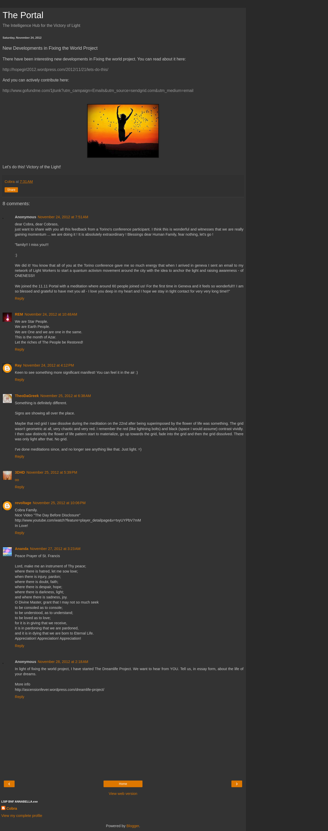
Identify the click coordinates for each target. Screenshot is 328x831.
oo (17, 480)
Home (123, 784)
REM (19, 314)
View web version (123, 794)
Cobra (11, 808)
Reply (19, 298)
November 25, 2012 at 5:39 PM (51, 472)
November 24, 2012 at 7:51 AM (63, 217)
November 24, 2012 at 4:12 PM (48, 365)
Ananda (21, 549)
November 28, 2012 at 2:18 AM (63, 662)
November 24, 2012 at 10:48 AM (51, 314)
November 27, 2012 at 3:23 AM (55, 549)
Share (11, 190)
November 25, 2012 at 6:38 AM (65, 396)
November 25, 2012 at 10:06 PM (59, 503)
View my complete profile (21, 816)
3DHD (20, 472)
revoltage (23, 503)
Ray (18, 365)
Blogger (133, 826)
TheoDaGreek (27, 396)
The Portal (23, 15)
